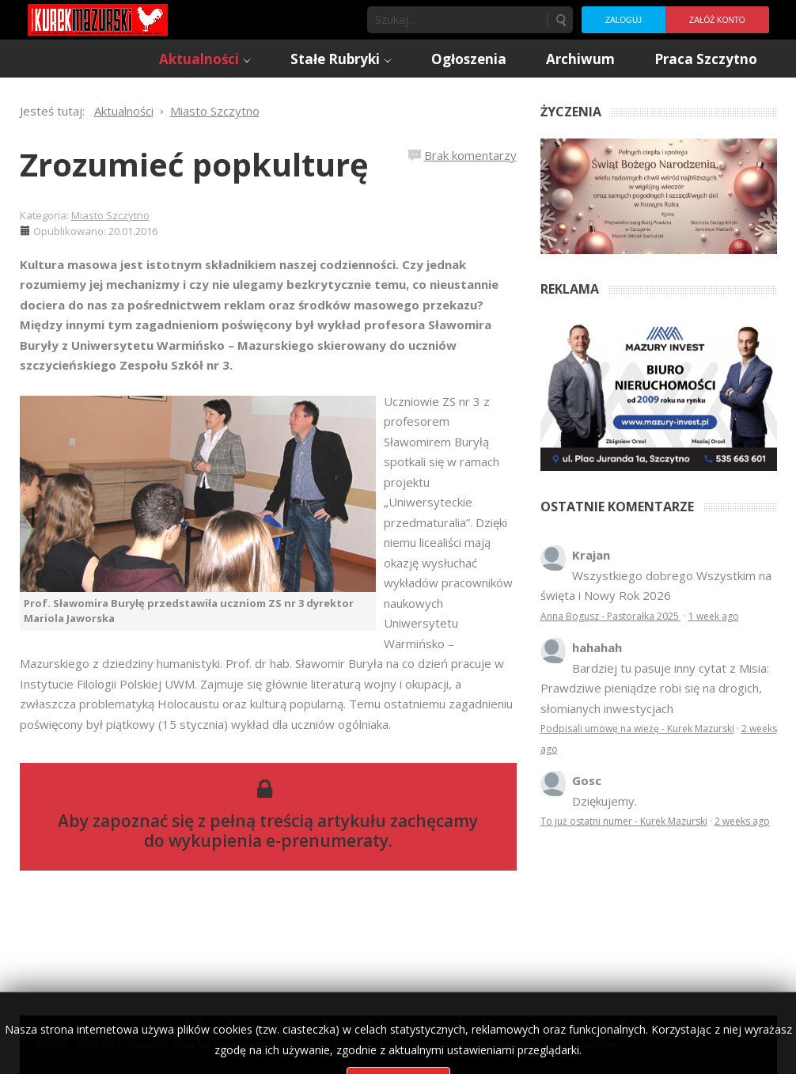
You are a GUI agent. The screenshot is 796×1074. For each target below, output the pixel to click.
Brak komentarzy (470, 155)
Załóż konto (717, 20)
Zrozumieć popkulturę (194, 164)
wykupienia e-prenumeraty (279, 840)
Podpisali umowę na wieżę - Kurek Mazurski (637, 728)
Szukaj (560, 19)
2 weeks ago (742, 821)
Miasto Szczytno (110, 215)
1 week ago (713, 616)
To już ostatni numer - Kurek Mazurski (623, 821)
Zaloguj (623, 20)
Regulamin (593, 1044)
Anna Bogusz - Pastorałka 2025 (610, 616)
